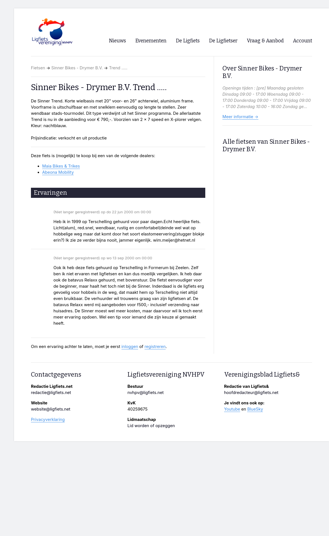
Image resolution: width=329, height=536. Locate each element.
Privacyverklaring (48, 419)
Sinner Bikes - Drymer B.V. (77, 67)
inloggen (129, 346)
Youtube (232, 409)
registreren (155, 346)
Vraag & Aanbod (265, 41)
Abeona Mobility (58, 172)
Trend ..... (118, 67)
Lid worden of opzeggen (151, 425)
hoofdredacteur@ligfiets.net (251, 392)
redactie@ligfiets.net (51, 392)
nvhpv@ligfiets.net (145, 392)
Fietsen (38, 67)
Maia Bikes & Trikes (61, 166)
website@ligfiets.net (50, 409)
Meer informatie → (240, 116)
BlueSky (255, 409)
